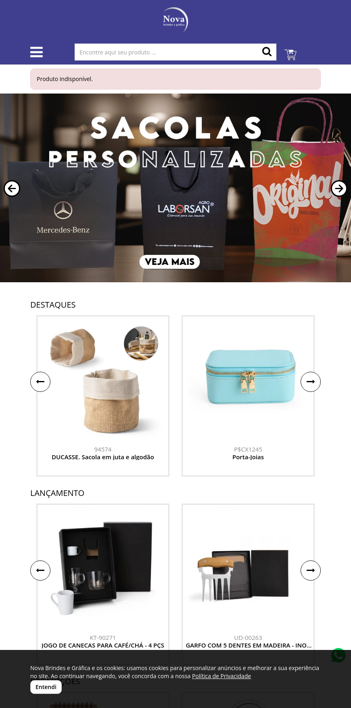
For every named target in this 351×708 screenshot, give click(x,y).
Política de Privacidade (221, 676)
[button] (12, 188)
